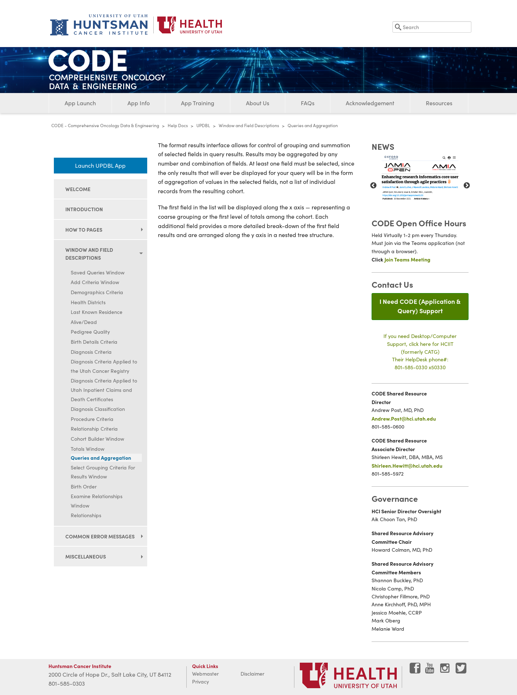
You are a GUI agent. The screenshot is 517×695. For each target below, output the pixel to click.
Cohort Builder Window (97, 438)
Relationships (86, 515)
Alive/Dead (84, 322)
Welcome (77, 189)
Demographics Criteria (97, 292)
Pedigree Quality (90, 331)
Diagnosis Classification (98, 409)
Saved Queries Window (98, 272)
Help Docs (178, 125)
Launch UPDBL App (100, 165)
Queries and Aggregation (101, 457)
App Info (138, 103)
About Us (257, 103)
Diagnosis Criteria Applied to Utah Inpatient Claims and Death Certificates (104, 389)
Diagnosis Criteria (91, 351)
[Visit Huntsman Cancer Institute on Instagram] (445, 670)
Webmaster (205, 673)
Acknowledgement (370, 103)
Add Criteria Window (95, 282)
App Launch (80, 103)
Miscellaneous (85, 556)
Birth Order (84, 486)
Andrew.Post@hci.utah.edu (404, 418)
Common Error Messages (100, 536)
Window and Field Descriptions (249, 125)
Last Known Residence (96, 312)
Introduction (84, 209)
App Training (197, 103)
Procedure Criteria (92, 419)
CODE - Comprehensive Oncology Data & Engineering (105, 125)
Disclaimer (252, 673)
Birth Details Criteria (94, 341)
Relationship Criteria (94, 428)
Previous (373, 185)
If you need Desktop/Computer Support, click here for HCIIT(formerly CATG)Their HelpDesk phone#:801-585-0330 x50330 (420, 351)
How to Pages (83, 229)
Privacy (200, 681)
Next (466, 185)
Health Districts (88, 302)
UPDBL (203, 125)
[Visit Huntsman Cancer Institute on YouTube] (430, 670)
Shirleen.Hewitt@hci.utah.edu (407, 465)
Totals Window (87, 448)
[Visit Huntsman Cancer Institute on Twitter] (461, 670)
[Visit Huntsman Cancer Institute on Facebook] (415, 670)
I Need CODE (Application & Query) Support (420, 306)
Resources (439, 103)
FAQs (308, 103)
